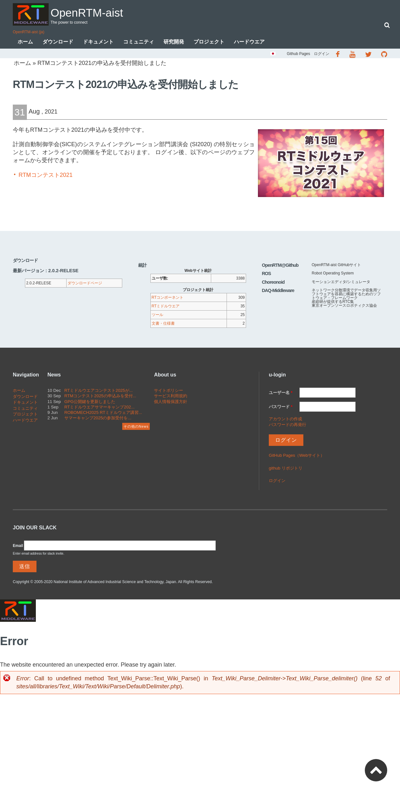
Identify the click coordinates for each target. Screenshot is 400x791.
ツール (157, 315)
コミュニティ (138, 42)
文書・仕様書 (163, 324)
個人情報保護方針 (170, 402)
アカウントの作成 (285, 419)
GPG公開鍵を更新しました (89, 402)
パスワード (280, 407)
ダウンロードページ (85, 283)
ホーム (25, 42)
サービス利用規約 (170, 396)
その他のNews (136, 427)
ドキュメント (98, 42)
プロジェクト (209, 42)
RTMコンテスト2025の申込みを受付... (100, 396)
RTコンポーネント (168, 298)
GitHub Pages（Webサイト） (296, 456)
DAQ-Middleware (278, 291)
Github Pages (298, 54)
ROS (266, 274)
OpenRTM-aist (97, 12)
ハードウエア (249, 42)
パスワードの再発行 (287, 425)
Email (18, 546)
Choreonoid (273, 282)
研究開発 (174, 42)
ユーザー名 (280, 393)
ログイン (321, 54)
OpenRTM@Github (280, 265)
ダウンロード (58, 42)
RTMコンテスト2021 (46, 175)
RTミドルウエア (166, 307)
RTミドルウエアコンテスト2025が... (98, 391)
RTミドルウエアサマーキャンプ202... (99, 407)
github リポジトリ (285, 468)
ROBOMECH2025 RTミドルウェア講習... (103, 413)
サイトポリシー (168, 391)
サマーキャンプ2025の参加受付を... (97, 418)
